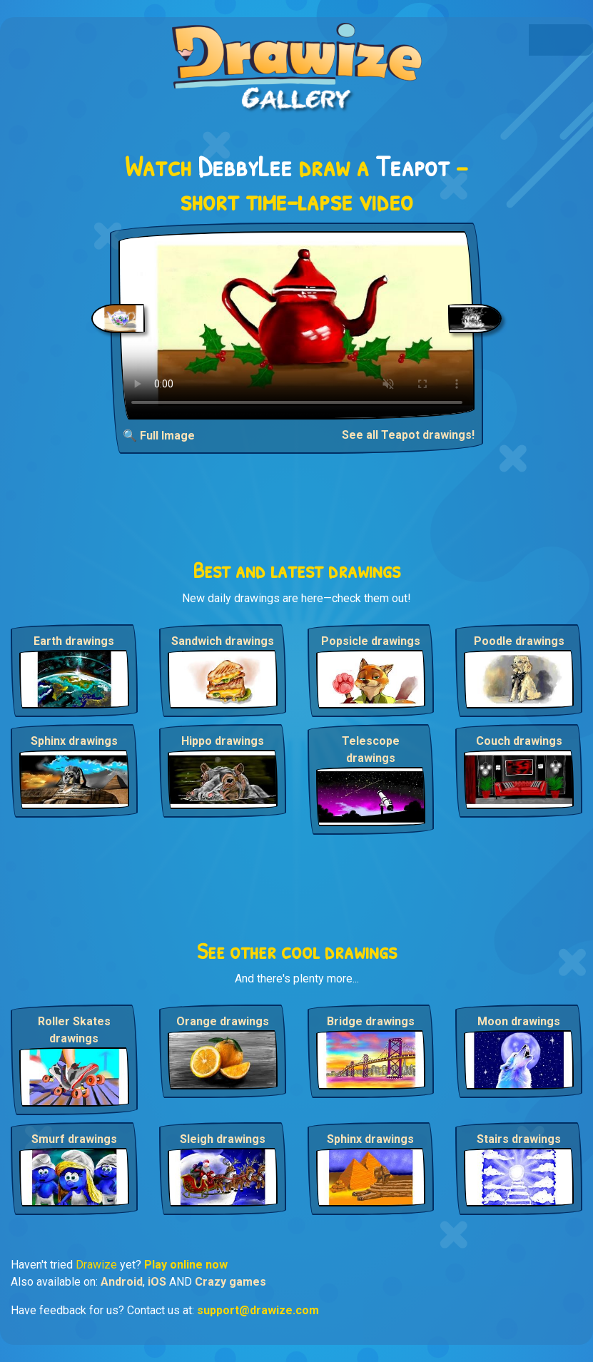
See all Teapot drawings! (408, 435)
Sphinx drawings (74, 741)
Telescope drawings (371, 749)
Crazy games (230, 1282)
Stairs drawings (519, 1139)
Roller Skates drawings (74, 1030)
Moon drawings (518, 1021)
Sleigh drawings (222, 1139)
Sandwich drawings (222, 641)
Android (122, 1282)
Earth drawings (74, 641)
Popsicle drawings (370, 641)
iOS (157, 1282)
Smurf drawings (74, 1139)
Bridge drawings (371, 1021)
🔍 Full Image (159, 435)
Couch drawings (519, 741)
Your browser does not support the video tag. (296, 325)
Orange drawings (222, 1021)
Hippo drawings (222, 741)
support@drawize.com (258, 1310)
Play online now (186, 1264)
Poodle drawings (519, 641)
